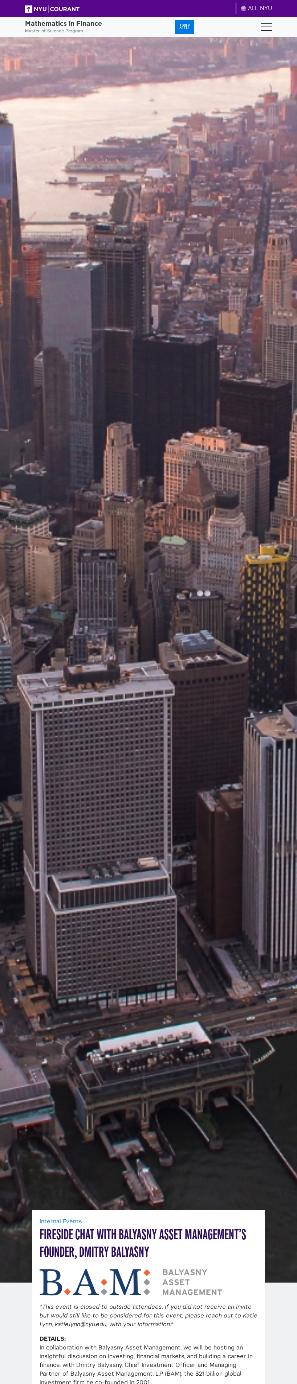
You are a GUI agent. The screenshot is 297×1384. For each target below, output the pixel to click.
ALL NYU (256, 8)
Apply (184, 27)
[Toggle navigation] (266, 26)
